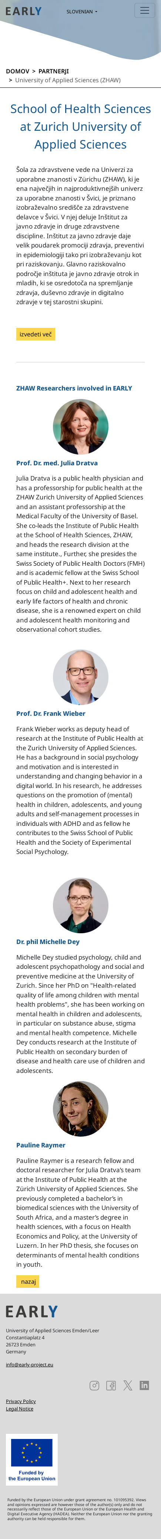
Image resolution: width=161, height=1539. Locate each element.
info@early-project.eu (29, 1364)
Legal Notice (19, 1408)
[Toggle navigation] (144, 10)
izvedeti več (36, 334)
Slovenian (80, 11)
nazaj (28, 1281)
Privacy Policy (21, 1401)
